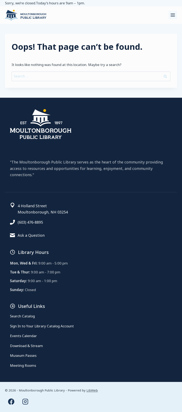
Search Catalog (22, 316)
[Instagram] (25, 401)
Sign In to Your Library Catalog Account (42, 326)
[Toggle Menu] (173, 15)
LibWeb (92, 390)
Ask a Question (31, 235)
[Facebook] (11, 401)
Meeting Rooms (23, 365)
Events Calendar (23, 335)
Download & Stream (26, 345)
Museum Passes (23, 355)
